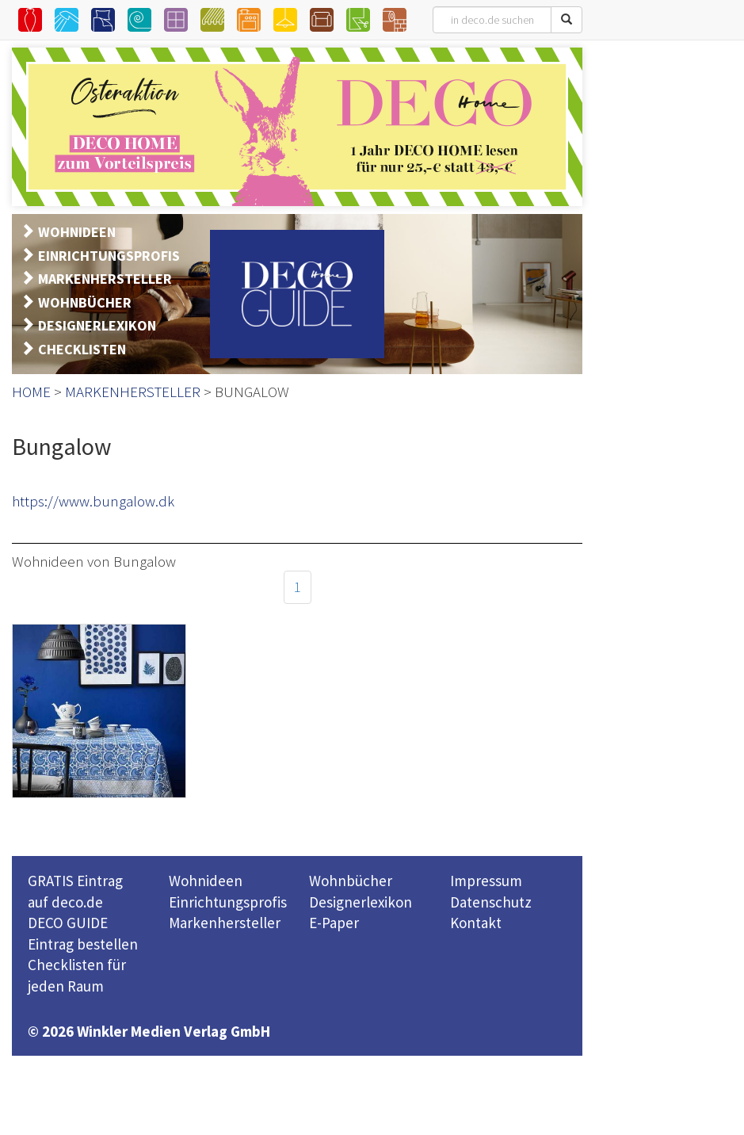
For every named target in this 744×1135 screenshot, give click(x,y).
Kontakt (476, 922)
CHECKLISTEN (82, 349)
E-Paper (334, 922)
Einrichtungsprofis (228, 901)
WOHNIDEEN (77, 232)
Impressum (486, 880)
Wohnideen (205, 880)
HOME (31, 391)
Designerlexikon (360, 901)
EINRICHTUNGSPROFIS (109, 255)
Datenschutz (491, 901)
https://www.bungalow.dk (93, 500)
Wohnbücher (350, 880)
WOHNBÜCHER (85, 302)
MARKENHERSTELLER (105, 278)
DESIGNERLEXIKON (97, 325)
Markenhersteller (224, 922)
